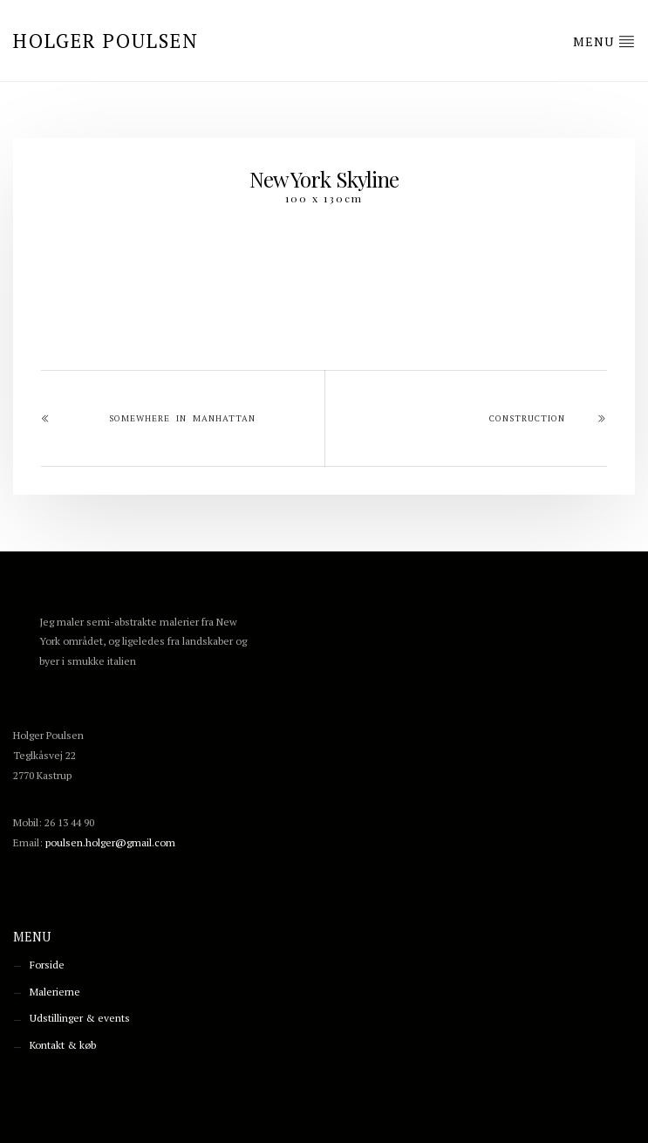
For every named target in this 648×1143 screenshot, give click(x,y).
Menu (604, 41)
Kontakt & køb (63, 1044)
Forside (47, 964)
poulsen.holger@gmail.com (110, 842)
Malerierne (55, 991)
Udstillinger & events (80, 1017)
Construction (527, 418)
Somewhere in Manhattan (182, 418)
